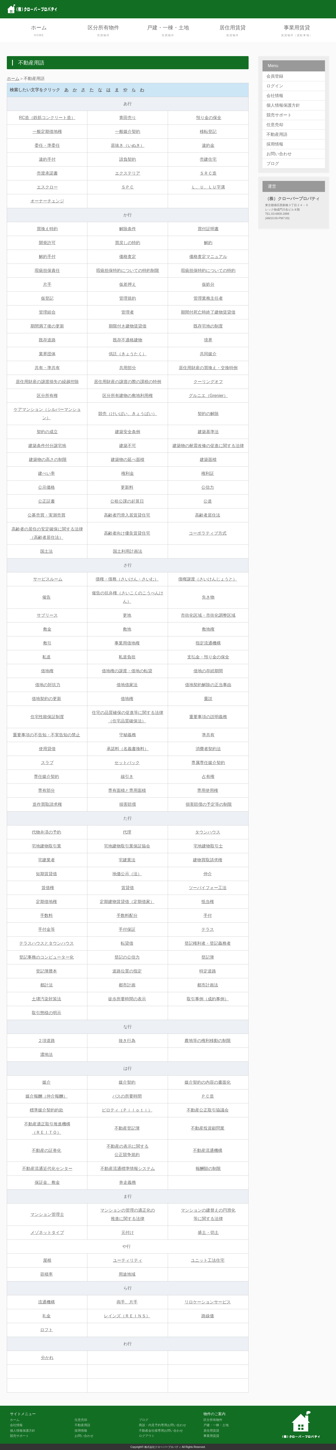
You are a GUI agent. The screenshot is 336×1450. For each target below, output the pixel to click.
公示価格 (46, 487)
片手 (47, 284)
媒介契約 (127, 1082)
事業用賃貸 (297, 31)
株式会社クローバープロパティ (162, 1447)
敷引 (47, 643)
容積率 (46, 1274)
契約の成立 (47, 431)
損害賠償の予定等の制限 (209, 804)
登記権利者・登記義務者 (208, 943)
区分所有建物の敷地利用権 (127, 395)
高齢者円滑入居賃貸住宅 (127, 515)
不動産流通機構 (207, 1150)
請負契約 (127, 159)
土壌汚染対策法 (46, 999)
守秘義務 (127, 735)
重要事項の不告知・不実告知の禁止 (46, 735)
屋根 (47, 1260)
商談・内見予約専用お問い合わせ (162, 1425)
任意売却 (274, 124)
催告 (46, 597)
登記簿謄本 (46, 971)
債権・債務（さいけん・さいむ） (127, 579)
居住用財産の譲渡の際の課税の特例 (127, 381)
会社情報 (274, 95)
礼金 (46, 1316)
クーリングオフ (208, 381)
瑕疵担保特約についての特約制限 (127, 270)
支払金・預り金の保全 (208, 657)
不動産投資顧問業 (207, 1128)
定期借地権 (46, 901)
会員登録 (274, 76)
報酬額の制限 (208, 1168)
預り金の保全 (208, 117)
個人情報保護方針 (283, 105)
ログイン (274, 86)
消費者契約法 (208, 749)
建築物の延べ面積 (127, 459)
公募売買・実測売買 (46, 515)
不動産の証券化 (46, 1150)
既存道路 (47, 340)
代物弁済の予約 (46, 832)
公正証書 (46, 501)
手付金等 (46, 929)
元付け (127, 1232)
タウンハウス (207, 832)
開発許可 (47, 242)
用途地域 (127, 1274)
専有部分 (46, 790)
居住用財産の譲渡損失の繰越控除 (47, 381)
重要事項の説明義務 (208, 717)
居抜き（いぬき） (127, 145)
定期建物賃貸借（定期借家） (127, 901)
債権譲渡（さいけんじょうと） (207, 579)
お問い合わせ (279, 154)
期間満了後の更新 (47, 326)
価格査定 (127, 256)
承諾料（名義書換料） (128, 749)
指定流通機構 (208, 643)
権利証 (207, 473)
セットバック (127, 762)
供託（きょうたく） (127, 354)
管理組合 (47, 312)
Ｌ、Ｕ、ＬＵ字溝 (208, 187)
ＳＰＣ (127, 187)
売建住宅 (208, 159)
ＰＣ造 (207, 1096)
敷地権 (208, 629)
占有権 (208, 776)
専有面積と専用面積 (127, 790)
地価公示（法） (127, 874)
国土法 (46, 551)
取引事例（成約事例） (208, 999)
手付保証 (127, 929)
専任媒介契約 (46, 776)
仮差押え (127, 284)
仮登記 (47, 298)
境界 (208, 340)
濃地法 (46, 1054)
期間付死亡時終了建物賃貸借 (208, 312)
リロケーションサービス (208, 1302)
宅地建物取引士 (208, 846)
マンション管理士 (47, 1214)
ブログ (272, 163)
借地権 (47, 671)
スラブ (47, 762)
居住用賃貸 (232, 31)
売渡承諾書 (47, 173)
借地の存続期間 (208, 671)
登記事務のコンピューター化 (46, 957)
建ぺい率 (46, 473)
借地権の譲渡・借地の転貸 (127, 671)
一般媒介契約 (127, 131)
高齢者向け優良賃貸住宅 (127, 533)
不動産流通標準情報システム (127, 1168)
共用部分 (127, 368)
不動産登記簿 (127, 1128)
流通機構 (46, 1302)
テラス (207, 929)
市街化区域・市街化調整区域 (208, 615)
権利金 (127, 473)
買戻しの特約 (127, 242)
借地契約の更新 (46, 698)
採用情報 (274, 144)
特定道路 (207, 971)
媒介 (46, 1082)
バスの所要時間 (127, 1096)
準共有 (208, 735)
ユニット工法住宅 (207, 1260)
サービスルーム (47, 579)
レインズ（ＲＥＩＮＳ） (127, 1316)
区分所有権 (47, 395)
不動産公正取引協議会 (208, 1110)
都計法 (46, 985)
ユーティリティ (127, 1260)
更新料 (127, 487)
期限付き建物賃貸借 (127, 326)
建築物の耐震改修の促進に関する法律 (208, 445)
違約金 (208, 145)
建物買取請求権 (207, 860)
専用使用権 (207, 790)
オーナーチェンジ (47, 201)
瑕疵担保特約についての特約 (208, 270)
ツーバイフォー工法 (208, 887)
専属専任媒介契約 (208, 762)
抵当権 (207, 901)
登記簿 (207, 957)
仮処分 (208, 284)
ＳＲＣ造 (208, 173)
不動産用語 (276, 134)
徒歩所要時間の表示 (127, 999)
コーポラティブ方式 (208, 533)
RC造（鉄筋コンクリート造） (47, 117)
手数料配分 (127, 915)
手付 (207, 915)
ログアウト (147, 1436)
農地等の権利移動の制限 (208, 1040)
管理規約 (127, 298)
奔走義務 (127, 1182)
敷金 (47, 629)
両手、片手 (127, 1302)
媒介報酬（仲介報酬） (46, 1096)
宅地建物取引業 (46, 846)
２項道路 (46, 1040)
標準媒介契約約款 (46, 1110)
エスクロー (47, 187)
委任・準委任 (47, 145)
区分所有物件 (103, 31)
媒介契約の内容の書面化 (208, 1082)
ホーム (39, 31)
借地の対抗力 (47, 685)
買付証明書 (208, 229)
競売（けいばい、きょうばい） (127, 413)
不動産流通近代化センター (47, 1168)
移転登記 (208, 131)
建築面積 (208, 459)
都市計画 (127, 985)
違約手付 (47, 159)
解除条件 (127, 229)
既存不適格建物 (127, 340)
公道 (207, 501)
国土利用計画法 (127, 551)
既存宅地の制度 (208, 326)
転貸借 (127, 943)
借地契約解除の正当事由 (208, 685)
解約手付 (47, 256)
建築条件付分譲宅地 (47, 445)
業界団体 (47, 354)
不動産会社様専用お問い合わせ (161, 1430)
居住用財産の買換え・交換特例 (208, 368)
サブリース (47, 615)
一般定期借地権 (47, 131)
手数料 (46, 915)
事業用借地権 (127, 643)
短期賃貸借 (46, 874)
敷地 (127, 629)
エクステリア (127, 173)
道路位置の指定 (127, 971)
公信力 (207, 487)
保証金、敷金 (47, 1182)
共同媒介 (208, 354)
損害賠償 (127, 804)
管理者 (127, 312)
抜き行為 (127, 1040)
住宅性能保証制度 (47, 717)
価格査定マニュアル (208, 256)
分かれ (47, 1357)
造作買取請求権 (47, 804)
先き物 (208, 597)
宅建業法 (127, 860)
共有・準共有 (47, 368)
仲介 (207, 874)
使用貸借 (47, 749)
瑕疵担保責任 (47, 270)
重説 (208, 698)
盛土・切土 (208, 1232)
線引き (127, 776)
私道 (46, 657)
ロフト (46, 1330)
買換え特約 (47, 229)
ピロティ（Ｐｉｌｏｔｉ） (127, 1110)
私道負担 (127, 657)
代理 (127, 832)
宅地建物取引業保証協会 (127, 846)
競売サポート (279, 115)
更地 (127, 615)
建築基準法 (208, 431)
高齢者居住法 (207, 515)
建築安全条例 (127, 431)
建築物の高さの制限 (48, 459)
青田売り (127, 117)
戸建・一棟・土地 (168, 31)
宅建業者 (46, 860)
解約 (208, 242)
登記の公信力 (127, 957)
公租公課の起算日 (127, 501)
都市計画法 (207, 985)
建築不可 (127, 445)
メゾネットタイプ (47, 1232)
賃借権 (47, 887)
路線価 (207, 1316)
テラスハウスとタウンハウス (46, 943)
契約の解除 (208, 413)
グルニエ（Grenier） (208, 395)
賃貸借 (127, 887)
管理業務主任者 (208, 298)
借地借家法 (127, 685)
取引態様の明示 (46, 1013)
